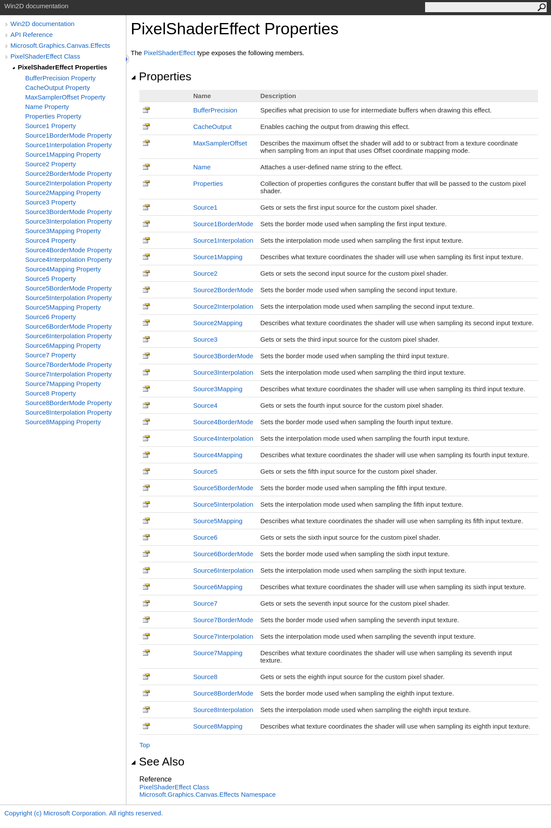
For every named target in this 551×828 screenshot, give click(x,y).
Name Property (47, 106)
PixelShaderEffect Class (45, 56)
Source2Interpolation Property (68, 183)
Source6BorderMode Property (68, 326)
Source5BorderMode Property (68, 288)
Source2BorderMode (223, 290)
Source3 (205, 339)
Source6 (205, 537)
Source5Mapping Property (63, 307)
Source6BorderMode (223, 553)
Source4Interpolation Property (68, 259)
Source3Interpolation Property (68, 221)
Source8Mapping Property (63, 422)
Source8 (205, 676)
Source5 (205, 471)
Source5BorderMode (223, 488)
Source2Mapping (217, 323)
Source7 (205, 603)
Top (144, 745)
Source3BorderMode (223, 356)
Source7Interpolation (223, 636)
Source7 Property (50, 355)
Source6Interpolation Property (68, 336)
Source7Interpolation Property (68, 374)
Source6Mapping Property (63, 345)
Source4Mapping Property (63, 269)
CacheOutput (212, 126)
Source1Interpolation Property (68, 144)
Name (202, 167)
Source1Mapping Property (63, 154)
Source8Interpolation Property (68, 412)
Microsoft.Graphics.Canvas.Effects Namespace (207, 794)
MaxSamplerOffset (220, 143)
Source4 (205, 405)
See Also (158, 761)
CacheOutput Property (57, 87)
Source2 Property (50, 164)
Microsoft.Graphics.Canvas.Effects (60, 45)
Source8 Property (50, 393)
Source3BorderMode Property (68, 211)
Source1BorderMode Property (68, 135)
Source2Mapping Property (63, 192)
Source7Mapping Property (63, 383)
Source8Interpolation (223, 709)
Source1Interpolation (223, 240)
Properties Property (53, 116)
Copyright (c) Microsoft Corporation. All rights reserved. (83, 813)
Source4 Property (50, 240)
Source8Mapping (217, 726)
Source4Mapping (217, 455)
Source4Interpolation (223, 438)
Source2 (205, 273)
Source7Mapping (217, 652)
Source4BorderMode (223, 422)
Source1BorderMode (223, 224)
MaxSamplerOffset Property (65, 97)
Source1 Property (50, 125)
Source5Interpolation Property (68, 297)
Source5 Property (50, 278)
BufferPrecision (215, 110)
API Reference (31, 34)
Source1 (205, 207)
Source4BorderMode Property (68, 250)
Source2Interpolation (223, 306)
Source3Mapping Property (63, 230)
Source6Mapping (217, 586)
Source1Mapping (217, 257)
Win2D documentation (42, 23)
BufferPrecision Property (60, 78)
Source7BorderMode (223, 619)
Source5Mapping (217, 521)
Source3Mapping (217, 389)
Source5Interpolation (223, 504)
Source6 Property (50, 316)
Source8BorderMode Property (68, 402)
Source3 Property (50, 202)
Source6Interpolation (223, 570)
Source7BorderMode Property (68, 364)
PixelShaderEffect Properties (62, 67)
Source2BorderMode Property (68, 173)
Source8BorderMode (223, 693)
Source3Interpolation (223, 372)
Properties (161, 76)
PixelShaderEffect (169, 52)
